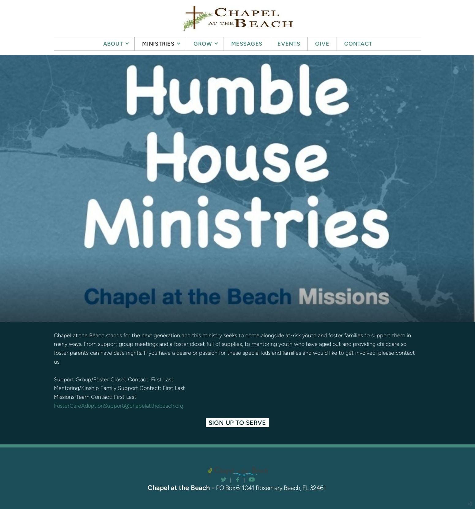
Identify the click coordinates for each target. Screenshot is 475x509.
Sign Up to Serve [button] (237, 422)
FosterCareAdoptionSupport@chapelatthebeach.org (118, 405)
